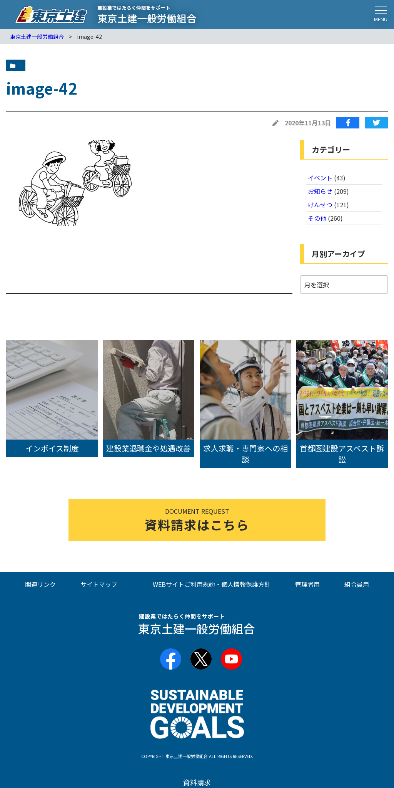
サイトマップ (98, 584)
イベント (320, 177)
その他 (317, 218)
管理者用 (307, 584)
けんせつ (320, 204)
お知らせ (320, 191)
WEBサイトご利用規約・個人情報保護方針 (211, 584)
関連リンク (40, 584)
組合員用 (356, 584)
